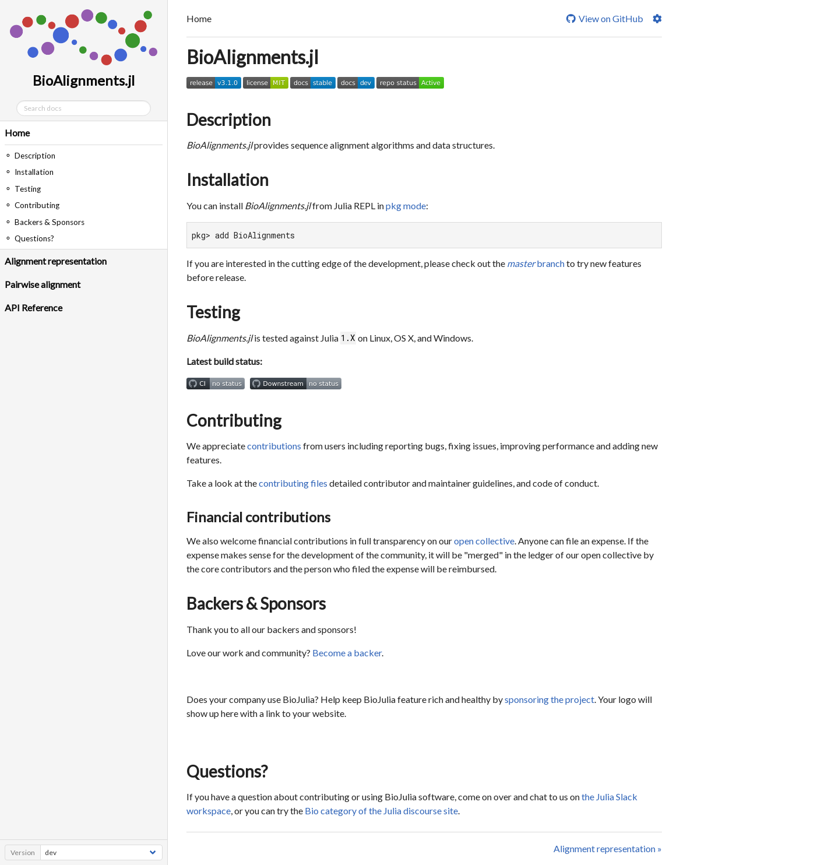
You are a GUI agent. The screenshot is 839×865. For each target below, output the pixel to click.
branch (536, 263)
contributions (274, 445)
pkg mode (406, 205)
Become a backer (347, 652)
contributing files (293, 482)
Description (228, 119)
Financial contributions (258, 516)
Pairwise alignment (42, 284)
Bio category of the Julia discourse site (381, 810)
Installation (227, 179)
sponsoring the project (549, 699)
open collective (484, 540)
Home (17, 132)
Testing (213, 312)
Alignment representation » (608, 848)
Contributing (233, 420)
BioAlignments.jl (252, 56)
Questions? (226, 771)
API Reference (33, 307)
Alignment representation (56, 260)
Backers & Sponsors (256, 603)
